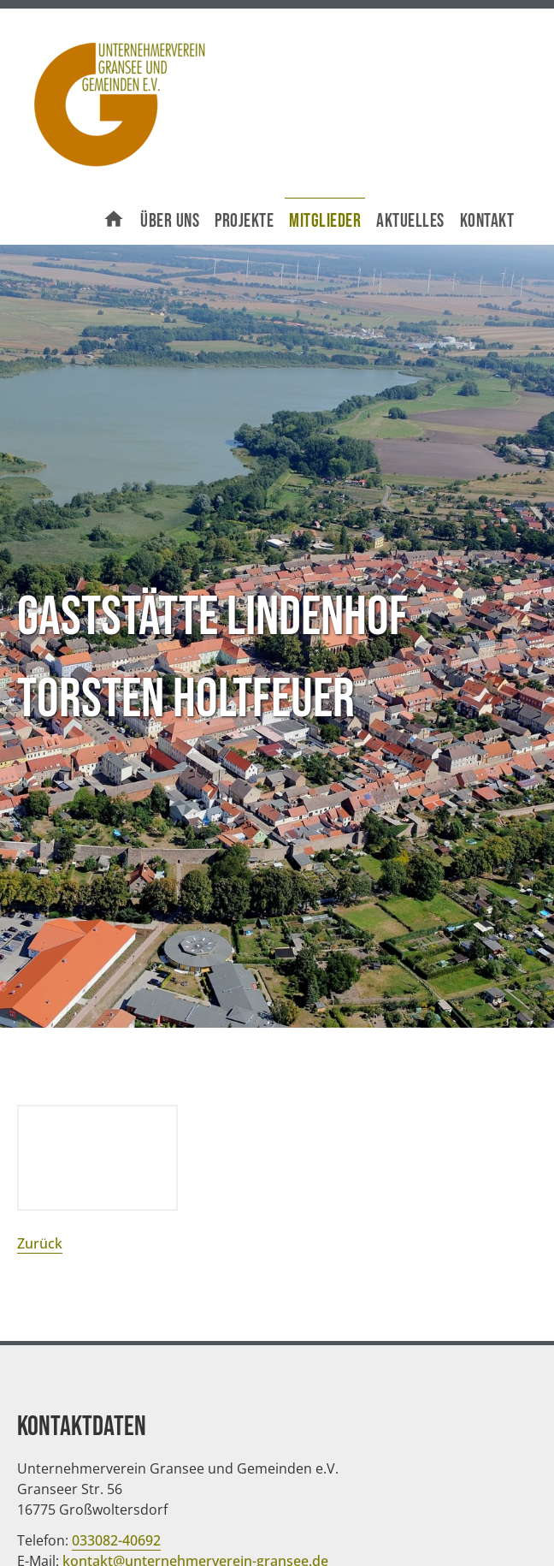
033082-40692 (116, 1540)
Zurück (39, 1243)
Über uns (169, 221)
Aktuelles (410, 221)
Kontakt (487, 221)
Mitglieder (325, 221)
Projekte (244, 221)
